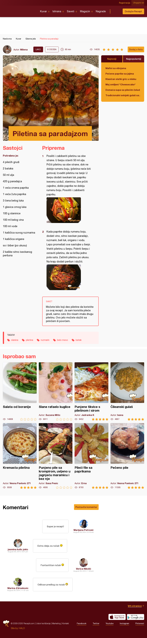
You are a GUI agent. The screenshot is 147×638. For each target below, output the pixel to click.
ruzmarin (45, 340)
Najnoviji (111, 58)
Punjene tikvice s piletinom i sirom (91, 391)
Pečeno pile (127, 456)
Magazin (85, 11)
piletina (29, 340)
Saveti (70, 11)
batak (79, 340)
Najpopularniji (133, 58)
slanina (14, 340)
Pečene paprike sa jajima (119, 73)
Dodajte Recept (133, 11)
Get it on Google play (135, 617)
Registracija (124, 3)
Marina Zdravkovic (17, 588)
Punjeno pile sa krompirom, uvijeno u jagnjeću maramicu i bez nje (56, 456)
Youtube (110, 623)
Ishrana (57, 11)
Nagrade (101, 11)
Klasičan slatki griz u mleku (120, 79)
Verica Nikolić (83, 568)
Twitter (96, 623)
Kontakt (65, 623)
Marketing (56, 623)
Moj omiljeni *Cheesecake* (120, 84)
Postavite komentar (86, 507)
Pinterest (139, 623)
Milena (24, 49)
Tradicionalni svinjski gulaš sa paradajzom (122, 95)
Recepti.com (19, 10)
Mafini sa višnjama (115, 68)
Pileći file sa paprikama (91, 456)
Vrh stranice (135, 606)
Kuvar (43, 11)
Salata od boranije (20, 391)
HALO (22, 628)
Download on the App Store (117, 617)
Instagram (124, 623)
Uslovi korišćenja (43, 623)
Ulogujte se (138, 3)
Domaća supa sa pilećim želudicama (122, 89)
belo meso (62, 340)
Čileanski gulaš (127, 391)
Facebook (81, 623)
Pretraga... (116, 11)
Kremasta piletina (20, 456)
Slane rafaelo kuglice (56, 391)
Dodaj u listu (136, 49)
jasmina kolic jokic (18, 549)
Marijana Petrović (84, 530)
